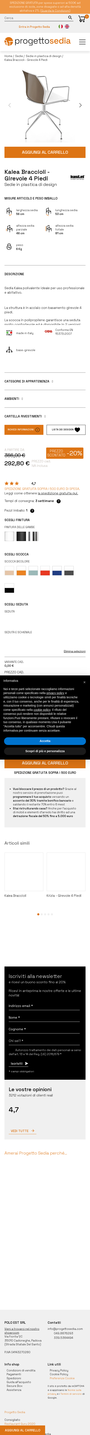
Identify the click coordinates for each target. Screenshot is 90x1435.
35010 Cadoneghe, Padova (22, 1340)
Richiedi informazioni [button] (24, 429)
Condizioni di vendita (21, 1370)
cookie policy (42, 709)
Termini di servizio (71, 1393)
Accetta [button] (45, 741)
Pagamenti (14, 1374)
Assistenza (14, 1390)
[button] (82, 19)
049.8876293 (60, 1333)
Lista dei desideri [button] (66, 429)
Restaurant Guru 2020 (19, 1424)
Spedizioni (14, 1378)
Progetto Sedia (14, 1412)
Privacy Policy (59, 1370)
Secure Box (15, 1386)
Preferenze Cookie (62, 1378)
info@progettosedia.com (65, 1329)
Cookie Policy (59, 1374)
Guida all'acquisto (19, 1382)
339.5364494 (60, 1338)
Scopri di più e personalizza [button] (44, 751)
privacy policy (55, 693)
